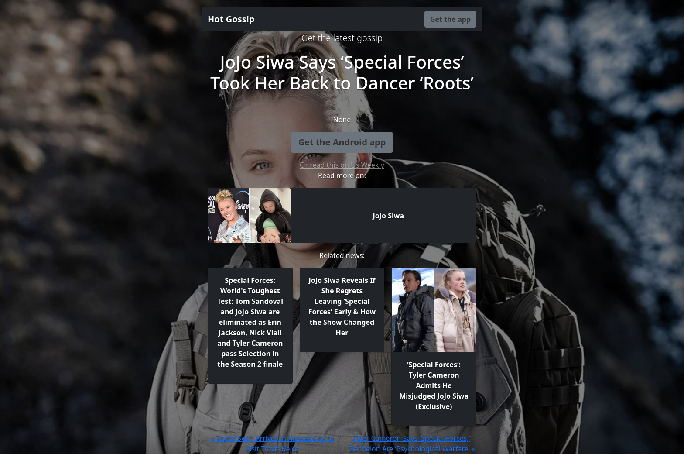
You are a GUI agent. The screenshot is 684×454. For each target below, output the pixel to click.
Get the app (450, 19)
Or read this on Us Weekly (342, 165)
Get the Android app (342, 142)
